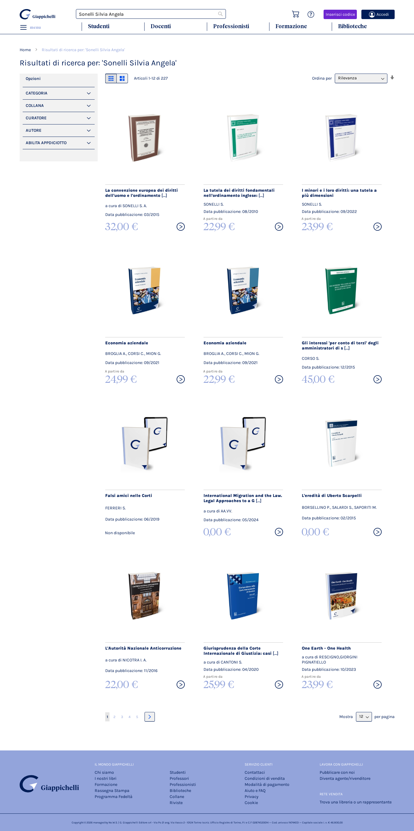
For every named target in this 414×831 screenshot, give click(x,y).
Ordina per (322, 78)
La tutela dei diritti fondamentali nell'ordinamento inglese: (239, 193)
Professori (179, 778)
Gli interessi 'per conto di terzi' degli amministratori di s (340, 345)
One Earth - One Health (326, 648)
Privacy (252, 796)
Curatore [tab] (36, 118)
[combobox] (151, 14)
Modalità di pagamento (267, 784)
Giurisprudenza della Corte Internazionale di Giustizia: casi (241, 651)
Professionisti (231, 26)
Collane (177, 796)
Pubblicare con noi (337, 772)
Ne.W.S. (113, 822)
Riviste (176, 802)
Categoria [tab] (36, 93)
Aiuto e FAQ (255, 790)
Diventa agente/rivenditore (345, 778)
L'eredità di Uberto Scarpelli (332, 495)
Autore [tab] (33, 130)
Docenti (161, 26)
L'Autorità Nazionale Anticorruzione (143, 648)
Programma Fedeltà (113, 796)
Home (26, 49)
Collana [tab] (35, 105)
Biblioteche (352, 26)
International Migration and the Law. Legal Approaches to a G (243, 498)
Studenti (98, 26)
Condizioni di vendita (265, 778)
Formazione (291, 26)
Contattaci (255, 772)
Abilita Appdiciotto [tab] (46, 142)
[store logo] (38, 14)
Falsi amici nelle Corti (128, 495)
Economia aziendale (126, 343)
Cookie (251, 802)
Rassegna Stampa (112, 790)
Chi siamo (104, 772)
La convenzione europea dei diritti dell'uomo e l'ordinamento (141, 193)
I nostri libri (105, 778)
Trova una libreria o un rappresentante (356, 802)
